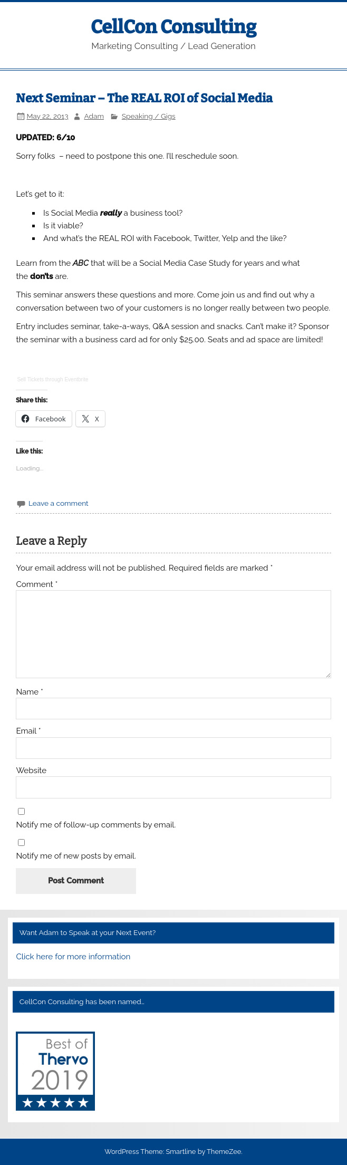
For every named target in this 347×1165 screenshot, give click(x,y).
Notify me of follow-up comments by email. (96, 825)
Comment (36, 585)
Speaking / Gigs (149, 116)
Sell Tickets (30, 379)
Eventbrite (76, 379)
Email (28, 731)
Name (29, 692)
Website (31, 771)
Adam (94, 116)
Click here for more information (73, 956)
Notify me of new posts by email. (76, 856)
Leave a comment (58, 503)
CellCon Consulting (173, 27)
